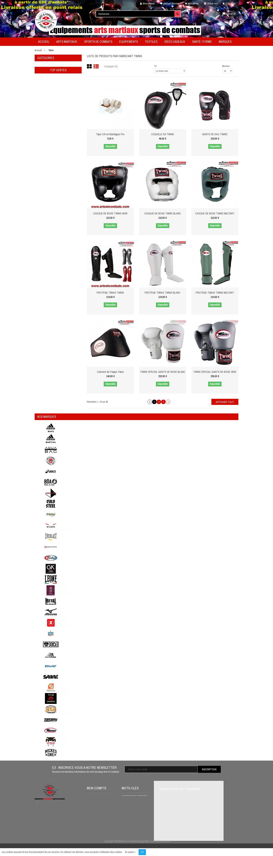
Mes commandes (97, 802)
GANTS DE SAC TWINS (214, 134)
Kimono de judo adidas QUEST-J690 (66, 236)
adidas (138, 833)
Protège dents (130, 811)
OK (142, 852)
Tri (155, 66)
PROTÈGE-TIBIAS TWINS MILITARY (215, 292)
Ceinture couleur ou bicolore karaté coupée (66, 133)
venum (142, 797)
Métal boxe (129, 797)
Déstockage (44, 103)
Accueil (38, 50)
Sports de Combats (48, 72)
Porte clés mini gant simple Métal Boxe (65, 154)
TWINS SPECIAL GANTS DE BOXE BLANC (162, 372)
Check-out (210, 3)
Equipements (45, 78)
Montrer (226, 66)
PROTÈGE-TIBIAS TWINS (110, 292)
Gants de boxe (131, 828)
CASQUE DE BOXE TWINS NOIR (110, 213)
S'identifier (229, 3)
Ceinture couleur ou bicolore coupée (64, 195)
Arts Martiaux (45, 66)
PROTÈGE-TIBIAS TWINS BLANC (162, 292)
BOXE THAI (129, 816)
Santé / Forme (45, 97)
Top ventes (58, 126)
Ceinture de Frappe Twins (110, 372)
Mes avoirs (94, 808)
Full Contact (129, 822)
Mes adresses (96, 814)
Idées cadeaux (45, 91)
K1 (140, 816)
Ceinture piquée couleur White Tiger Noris (67, 174)
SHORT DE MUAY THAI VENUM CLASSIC (134, 804)
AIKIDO (127, 833)
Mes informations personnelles (97, 821)
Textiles (42, 85)
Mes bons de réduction (100, 833)
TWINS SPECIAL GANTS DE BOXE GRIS (214, 372)
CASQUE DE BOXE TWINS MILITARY (214, 213)
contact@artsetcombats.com (62, 823)
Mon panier (192, 3)
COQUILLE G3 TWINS (162, 134)
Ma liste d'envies (169, 3)
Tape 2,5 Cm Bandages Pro (66, 215)
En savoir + (130, 852)
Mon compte (146, 3)
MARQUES (42, 110)
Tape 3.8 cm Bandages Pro (110, 134)
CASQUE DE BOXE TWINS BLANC (162, 213)
